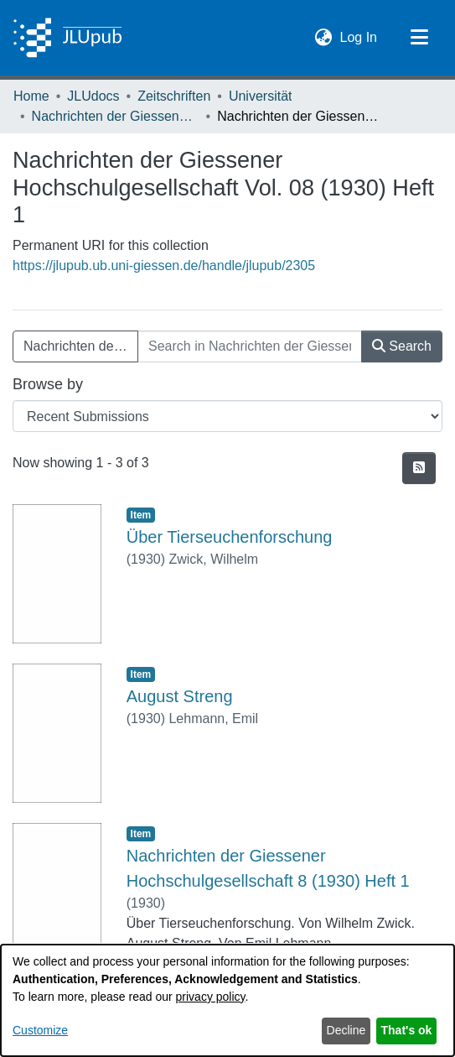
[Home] (67, 38)
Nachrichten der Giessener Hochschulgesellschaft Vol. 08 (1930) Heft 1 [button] (80, 346)
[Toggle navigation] (419, 38)
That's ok (406, 1030)
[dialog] (227, 1000)
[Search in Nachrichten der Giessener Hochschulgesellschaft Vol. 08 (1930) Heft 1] (249, 346)
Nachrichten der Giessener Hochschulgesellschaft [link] (115, 116)
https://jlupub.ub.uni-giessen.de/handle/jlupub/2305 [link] (164, 265)
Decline (346, 1030)
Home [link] (31, 96)
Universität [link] (260, 96)
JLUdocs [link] (93, 96)
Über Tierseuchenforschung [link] (230, 537)
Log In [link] (359, 35)
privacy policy (211, 996)
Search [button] (402, 346)
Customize (40, 1030)
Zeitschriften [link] (173, 96)
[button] (324, 38)
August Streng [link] (180, 696)
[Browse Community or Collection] (227, 416)
